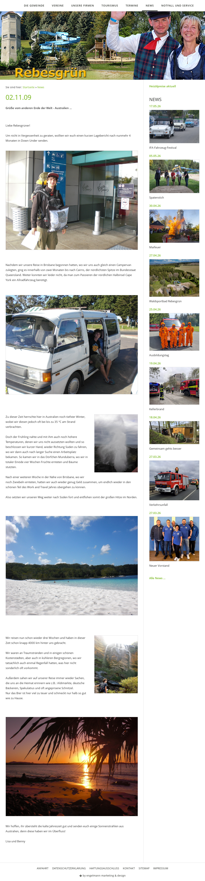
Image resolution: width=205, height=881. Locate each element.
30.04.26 (155, 206)
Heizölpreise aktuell (162, 86)
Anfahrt (43, 868)
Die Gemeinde (34, 5)
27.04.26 (155, 255)
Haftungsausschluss (104, 868)
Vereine (58, 5)
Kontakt (129, 868)
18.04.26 (155, 417)
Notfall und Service (177, 5)
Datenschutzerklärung (69, 868)
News (150, 5)
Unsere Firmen (82, 5)
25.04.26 (155, 309)
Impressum (160, 868)
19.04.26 (155, 363)
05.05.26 (155, 156)
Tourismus (109, 5)
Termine (132, 5)
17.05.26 (155, 106)
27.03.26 (155, 457)
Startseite (29, 87)
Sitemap (144, 868)
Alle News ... (157, 578)
